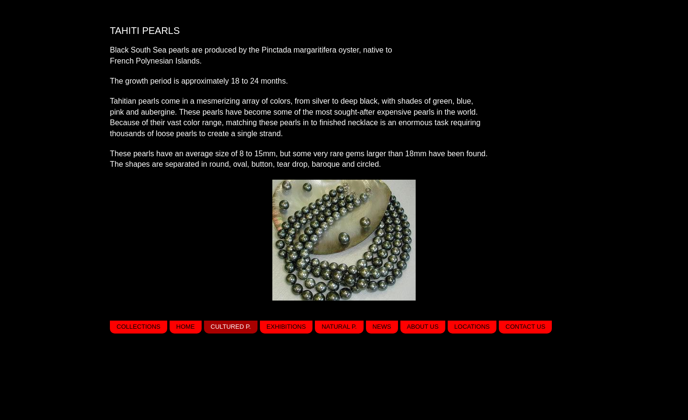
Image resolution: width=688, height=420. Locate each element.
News (382, 326)
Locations (472, 326)
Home (185, 326)
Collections (139, 326)
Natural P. (339, 326)
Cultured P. (231, 326)
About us (423, 326)
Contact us (525, 326)
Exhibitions (286, 326)
